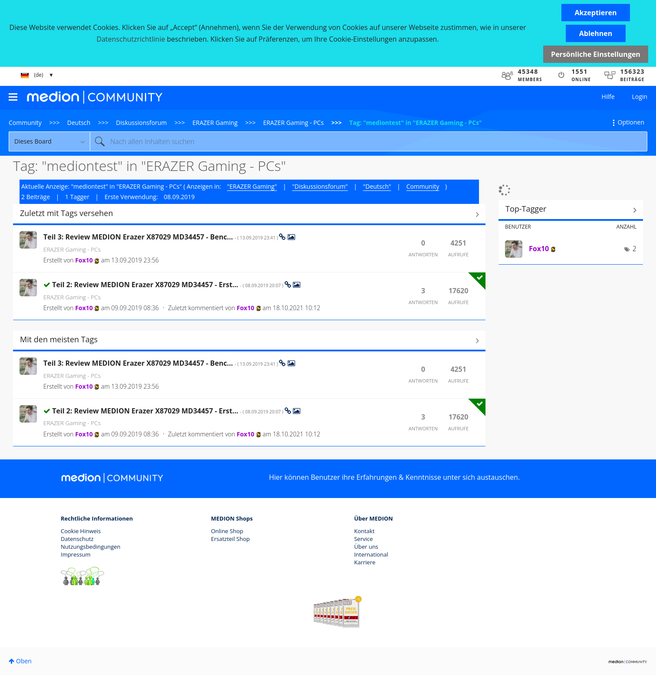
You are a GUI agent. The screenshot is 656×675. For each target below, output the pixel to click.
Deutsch (79, 122)
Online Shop (227, 531)
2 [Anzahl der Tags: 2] (634, 248)
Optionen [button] (631, 122)
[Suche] (368, 141)
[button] (595, 12)
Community (25, 122)
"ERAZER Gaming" (252, 186)
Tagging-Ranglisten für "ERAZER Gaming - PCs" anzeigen (571, 210)
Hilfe (608, 96)
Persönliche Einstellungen (595, 54)
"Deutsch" (377, 186)
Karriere (364, 562)
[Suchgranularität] (49, 141)
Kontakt (364, 531)
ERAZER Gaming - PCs (293, 122)
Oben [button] (24, 661)
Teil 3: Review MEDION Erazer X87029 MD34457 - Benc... (161, 237)
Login (639, 96)
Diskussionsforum (141, 122)
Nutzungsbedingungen (90, 546)
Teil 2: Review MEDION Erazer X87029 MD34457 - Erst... (168, 284)
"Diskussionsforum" (320, 186)
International (371, 554)
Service (363, 539)
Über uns (366, 546)
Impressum (76, 554)
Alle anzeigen (249, 214)
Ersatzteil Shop (230, 539)
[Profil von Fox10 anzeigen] (83, 260)
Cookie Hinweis (81, 531)
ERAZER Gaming (215, 122)
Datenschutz (77, 539)
